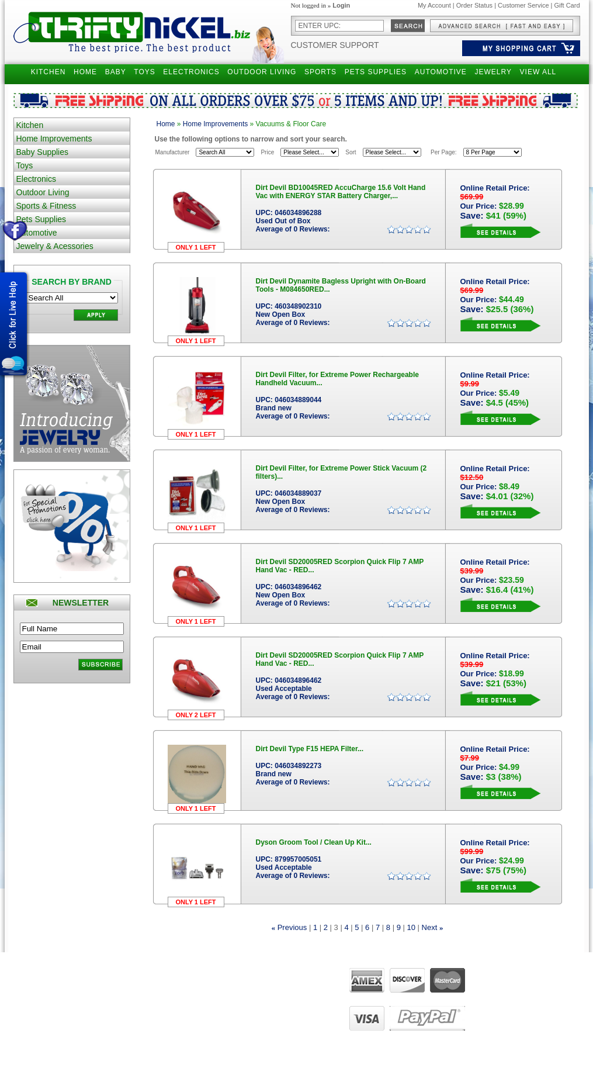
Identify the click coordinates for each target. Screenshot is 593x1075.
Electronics (36, 179)
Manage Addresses (216, 1025)
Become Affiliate (119, 1036)
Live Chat (278, 1014)
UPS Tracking (208, 1036)
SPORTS (320, 72)
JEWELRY (492, 72)
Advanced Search (121, 982)
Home (166, 124)
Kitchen (30, 125)
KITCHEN (48, 72)
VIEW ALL (538, 72)
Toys (24, 165)
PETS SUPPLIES (376, 72)
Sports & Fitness (46, 205)
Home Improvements (54, 138)
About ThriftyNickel (291, 982)
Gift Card (567, 5)
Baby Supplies (42, 152)
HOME (85, 72)
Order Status (474, 5)
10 (411, 927)
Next (430, 927)
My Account (434, 5)
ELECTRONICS (191, 72)
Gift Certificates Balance (130, 1014)
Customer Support (335, 45)
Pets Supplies (41, 219)
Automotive (36, 232)
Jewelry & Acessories (54, 246)
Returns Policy (36, 993)
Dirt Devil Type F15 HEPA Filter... (310, 749)
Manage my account (218, 982)
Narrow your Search (125, 993)
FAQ (271, 1003)
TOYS (144, 72)
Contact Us (280, 993)
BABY (115, 72)
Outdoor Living (43, 192)
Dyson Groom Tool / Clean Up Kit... (314, 842)
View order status (213, 1014)
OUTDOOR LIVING (261, 72)
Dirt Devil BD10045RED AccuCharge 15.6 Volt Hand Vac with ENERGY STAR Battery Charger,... (341, 192)
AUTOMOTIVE (441, 72)
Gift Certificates (118, 1003)
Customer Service (523, 5)
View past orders (213, 993)
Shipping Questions (43, 982)
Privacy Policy (35, 1003)
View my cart (207, 1003)
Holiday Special (118, 1025)
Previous (292, 927)
